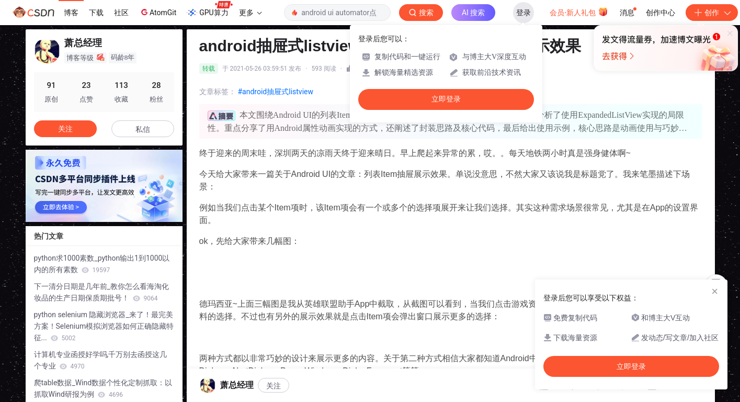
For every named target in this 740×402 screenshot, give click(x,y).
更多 (250, 12)
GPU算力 (209, 9)
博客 (71, 12)
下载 (96, 12)
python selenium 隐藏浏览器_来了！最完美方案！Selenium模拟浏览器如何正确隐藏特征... (104, 326)
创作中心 (660, 12)
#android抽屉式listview (276, 91)
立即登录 (446, 99)
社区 (121, 12)
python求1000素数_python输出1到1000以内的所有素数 (102, 264)
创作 (711, 12)
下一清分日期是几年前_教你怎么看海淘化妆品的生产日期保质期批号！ (101, 292)
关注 (65, 129)
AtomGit (157, 12)
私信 (142, 129)
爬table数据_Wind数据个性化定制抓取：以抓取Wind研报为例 (103, 388)
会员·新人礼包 (579, 11)
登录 (523, 12)
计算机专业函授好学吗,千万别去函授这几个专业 (100, 360)
